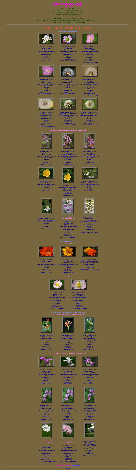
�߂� (68, 468)
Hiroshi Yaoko (76, 465)
